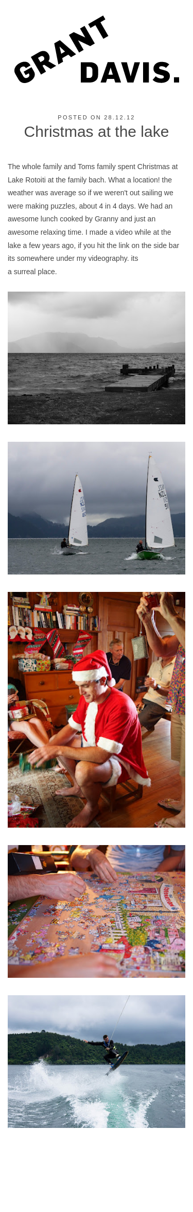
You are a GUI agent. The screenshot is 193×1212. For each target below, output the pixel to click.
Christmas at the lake (96, 131)
